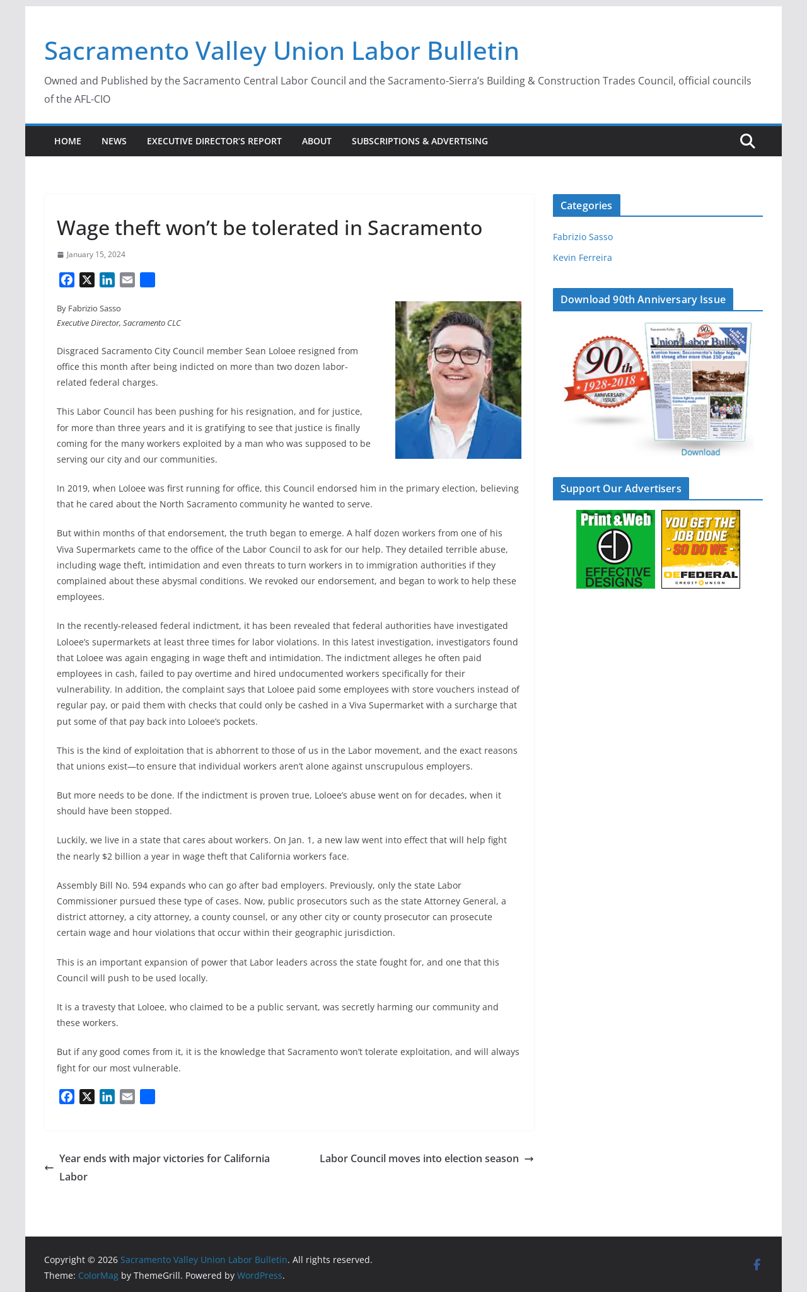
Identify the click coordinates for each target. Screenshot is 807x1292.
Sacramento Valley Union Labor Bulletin (282, 50)
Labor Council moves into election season (427, 1158)
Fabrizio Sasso (583, 237)
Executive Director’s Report (214, 141)
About (317, 141)
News (114, 141)
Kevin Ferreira (582, 257)
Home (67, 141)
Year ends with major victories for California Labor (157, 1167)
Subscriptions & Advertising (420, 141)
